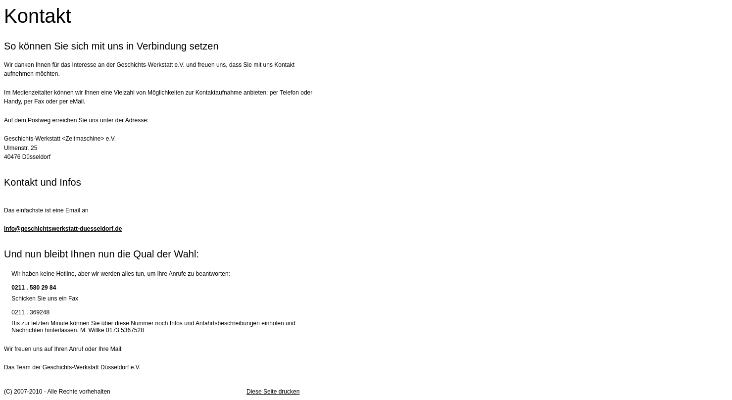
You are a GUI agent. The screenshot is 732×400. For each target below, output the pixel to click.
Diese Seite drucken (272, 391)
